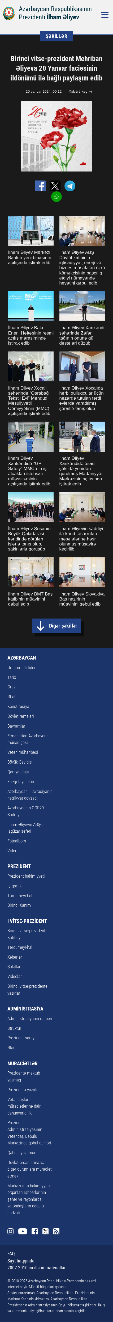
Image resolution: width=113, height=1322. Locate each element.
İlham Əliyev (62, 17)
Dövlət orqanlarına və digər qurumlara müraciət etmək (29, 1169)
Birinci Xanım (19, 905)
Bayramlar (16, 726)
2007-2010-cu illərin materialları (37, 1267)
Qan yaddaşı (18, 771)
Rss (56, 1231)
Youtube (22, 1231)
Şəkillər (13, 966)
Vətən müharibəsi (22, 752)
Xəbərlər (14, 957)
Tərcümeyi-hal (19, 895)
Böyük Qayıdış (19, 762)
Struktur (14, 1028)
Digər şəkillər (63, 625)
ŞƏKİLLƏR (56, 36)
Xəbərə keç (78, 91)
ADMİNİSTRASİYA (25, 1009)
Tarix (11, 677)
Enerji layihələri (20, 781)
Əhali (11, 696)
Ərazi (11, 686)
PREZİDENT (19, 866)
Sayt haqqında (20, 1261)
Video (12, 850)
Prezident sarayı (21, 1037)
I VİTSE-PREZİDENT (27, 921)
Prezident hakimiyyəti (26, 876)
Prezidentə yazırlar (23, 1089)
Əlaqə (12, 1047)
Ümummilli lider (21, 667)
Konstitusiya (18, 706)
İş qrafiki (15, 885)
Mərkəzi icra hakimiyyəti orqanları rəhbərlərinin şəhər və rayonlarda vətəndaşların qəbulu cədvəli (28, 1199)
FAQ (11, 1253)
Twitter (45, 1231)
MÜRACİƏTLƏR (22, 1064)
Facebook (35, 1231)
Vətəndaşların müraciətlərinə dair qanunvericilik (24, 1106)
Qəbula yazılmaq (21, 1152)
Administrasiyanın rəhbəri (29, 1018)
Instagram (10, 1231)
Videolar (14, 976)
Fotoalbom (16, 840)
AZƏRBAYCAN (21, 658)
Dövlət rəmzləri (20, 716)
